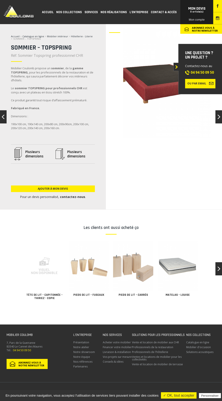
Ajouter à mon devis (53, 189)
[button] (218, 268)
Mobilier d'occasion (198, 347)
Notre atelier (81, 347)
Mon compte (197, 19)
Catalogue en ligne (33, 36)
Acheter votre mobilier (117, 342)
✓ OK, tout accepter (178, 395)
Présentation (81, 342)
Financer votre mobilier (117, 347)
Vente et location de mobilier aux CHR (155, 342)
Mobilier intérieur (57, 36)
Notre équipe (81, 357)
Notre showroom (84, 352)
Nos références (82, 362)
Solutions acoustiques (199, 352)
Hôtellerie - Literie (82, 36)
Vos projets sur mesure (117, 357)
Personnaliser (210, 395)
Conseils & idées (113, 362)
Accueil (15, 36)
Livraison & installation (117, 352)
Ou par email (200, 83)
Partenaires (80, 366)
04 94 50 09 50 (202, 72)
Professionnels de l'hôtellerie (150, 352)
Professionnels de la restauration (152, 347)
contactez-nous (72, 197)
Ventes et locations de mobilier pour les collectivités (157, 358)
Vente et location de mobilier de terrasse (157, 364)
